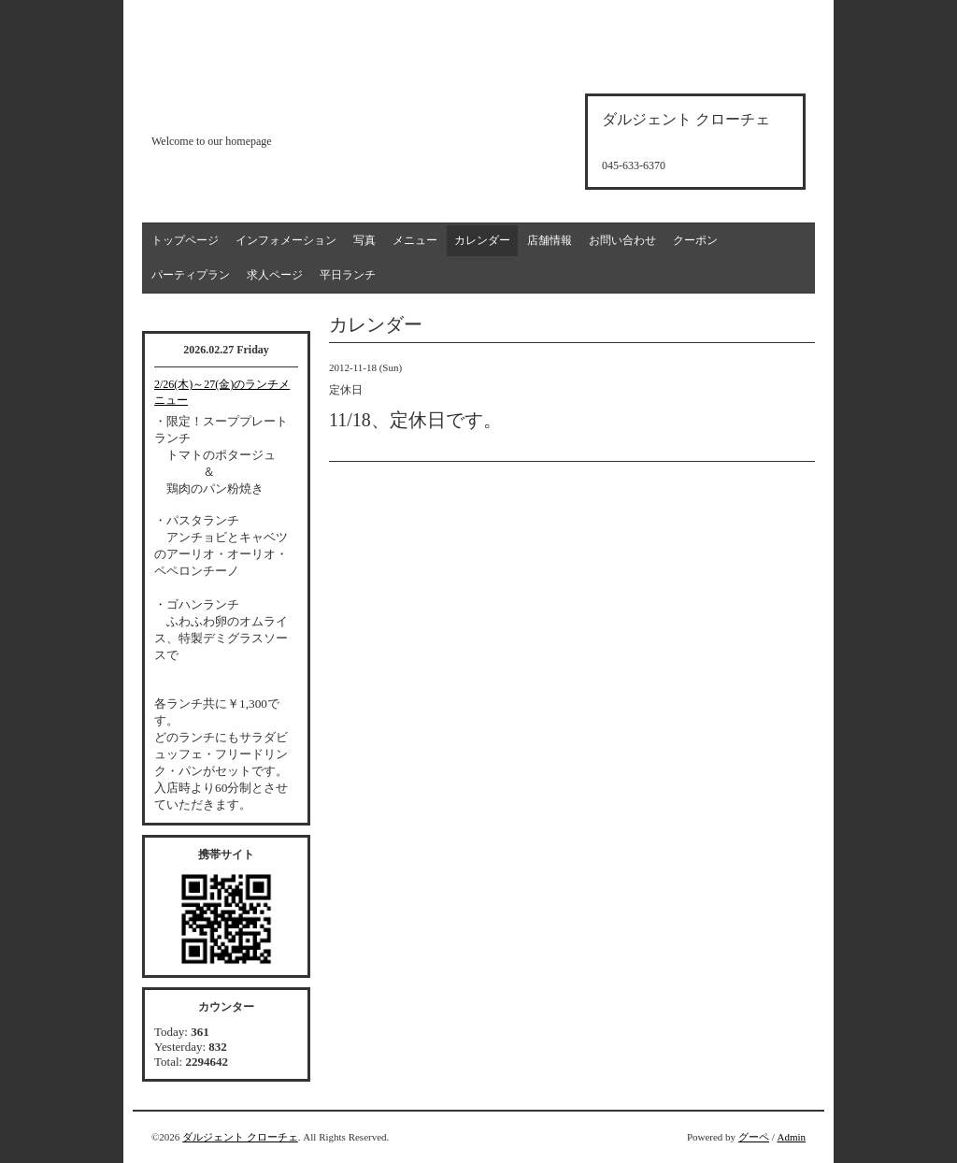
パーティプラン (190, 274)
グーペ (753, 1136)
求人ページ (275, 274)
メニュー (415, 240)
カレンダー (482, 240)
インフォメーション (286, 240)
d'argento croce (244, 108)
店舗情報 (549, 240)
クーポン (695, 240)
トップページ (185, 240)
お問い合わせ (622, 240)
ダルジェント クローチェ (240, 1136)
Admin (791, 1136)
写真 (364, 240)
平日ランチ (348, 274)
